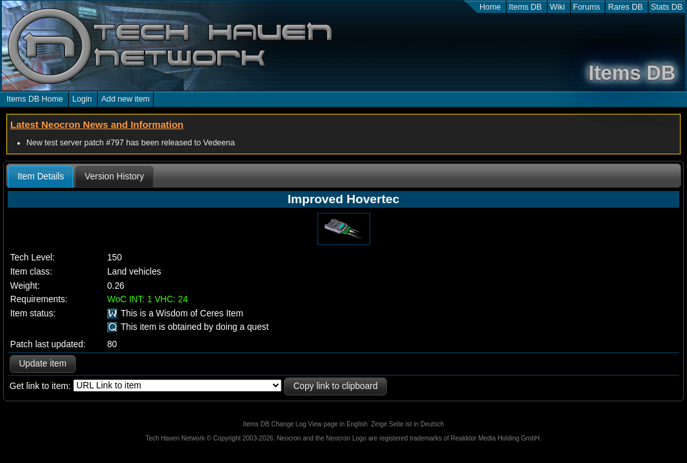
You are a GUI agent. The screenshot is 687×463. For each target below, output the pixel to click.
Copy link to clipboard (335, 386)
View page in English (338, 424)
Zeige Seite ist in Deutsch (407, 424)
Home (490, 7)
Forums (586, 7)
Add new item (125, 99)
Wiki (558, 7)
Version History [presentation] (114, 176)
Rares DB (625, 7)
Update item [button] (42, 363)
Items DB (525, 7)
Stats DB (667, 7)
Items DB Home (34, 99)
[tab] (40, 177)
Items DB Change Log (274, 424)
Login (82, 99)
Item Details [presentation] (40, 176)
